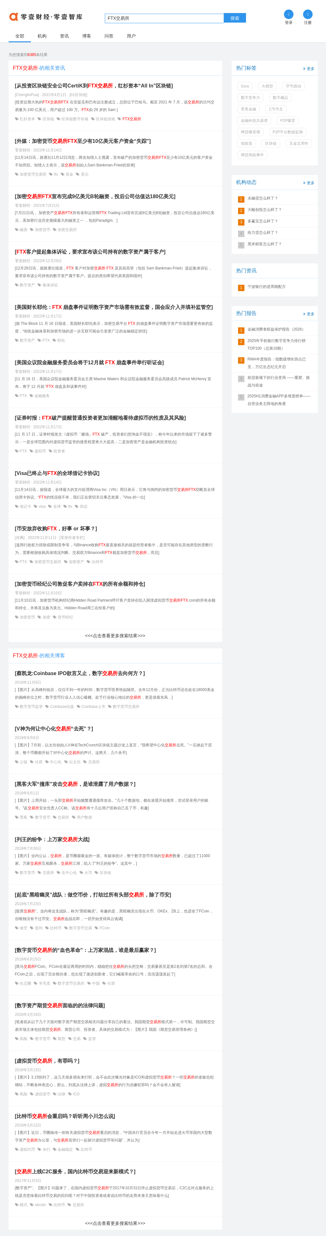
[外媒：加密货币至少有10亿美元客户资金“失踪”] (83, 141)
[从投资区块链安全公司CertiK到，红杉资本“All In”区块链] (94, 85)
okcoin (40, 1205)
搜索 (234, 18)
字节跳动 (293, 86)
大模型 (267, 86)
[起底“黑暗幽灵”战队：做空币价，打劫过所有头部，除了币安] (93, 894)
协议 (83, 506)
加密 (46, 617)
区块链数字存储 (75, 119)
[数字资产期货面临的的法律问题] (60, 1005)
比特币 (97, 562)
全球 (57, 506)
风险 (24, 1039)
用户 (131, 35)
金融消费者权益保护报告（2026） (277, 329)
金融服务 (41, 396)
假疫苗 (246, 143)
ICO (76, 1094)
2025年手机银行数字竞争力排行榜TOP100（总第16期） (277, 345)
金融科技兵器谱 (254, 120)
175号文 (276, 109)
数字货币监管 (31, 706)
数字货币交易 (80, 928)
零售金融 (248, 109)
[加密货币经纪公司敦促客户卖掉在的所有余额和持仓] (80, 584)
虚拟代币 (27, 1149)
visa (42, 506)
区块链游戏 (105, 119)
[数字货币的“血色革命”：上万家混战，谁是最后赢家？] (85, 950)
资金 (70, 174)
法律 (62, 1094)
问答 (109, 35)
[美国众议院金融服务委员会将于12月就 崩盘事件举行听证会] (89, 362)
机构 (42, 35)
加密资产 (76, 562)
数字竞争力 (250, 97)
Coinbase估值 (62, 706)
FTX (46, 340)
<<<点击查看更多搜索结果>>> (115, 635)
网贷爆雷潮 (250, 132)
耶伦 (60, 340)
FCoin (104, 928)
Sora (245, 86)
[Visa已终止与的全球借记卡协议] (57, 473)
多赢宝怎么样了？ (263, 221)
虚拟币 (40, 451)
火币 (88, 872)
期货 (62, 1039)
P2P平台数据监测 (288, 132)
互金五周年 (298, 143)
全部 (19, 35)
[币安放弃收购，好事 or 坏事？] (56, 528)
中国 (96, 983)
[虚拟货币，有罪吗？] (47, 1061)
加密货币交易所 (33, 174)
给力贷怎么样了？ (263, 232)
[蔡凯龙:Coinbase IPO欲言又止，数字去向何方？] (80, 673)
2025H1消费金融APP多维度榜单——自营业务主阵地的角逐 (279, 400)
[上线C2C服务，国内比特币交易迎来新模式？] (75, 1171)
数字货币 (42, 817)
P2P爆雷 (287, 120)
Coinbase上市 (93, 706)
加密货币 (42, 229)
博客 (86, 35)
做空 (24, 928)
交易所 (93, 762)
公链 (24, 762)
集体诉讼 (49, 285)
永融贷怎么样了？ (263, 198)
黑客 (24, 817)
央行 (46, 1149)
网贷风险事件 (252, 155)
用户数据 (84, 817)
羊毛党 (44, 983)
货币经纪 (65, 617)
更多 (308, 68)
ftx (56, 174)
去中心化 (69, 872)
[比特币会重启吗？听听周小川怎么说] (65, 1116)
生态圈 (26, 983)
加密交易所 (67, 229)
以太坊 (75, 762)
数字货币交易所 (126, 706)
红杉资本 (27, 119)
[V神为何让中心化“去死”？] (54, 728)
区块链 (48, 119)
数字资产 (27, 285)
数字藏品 (280, 97)
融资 (24, 229)
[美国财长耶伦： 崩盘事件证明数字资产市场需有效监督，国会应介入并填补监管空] (114, 307)
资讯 (64, 35)
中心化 (56, 762)
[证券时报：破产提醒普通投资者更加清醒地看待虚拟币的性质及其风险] (100, 418)
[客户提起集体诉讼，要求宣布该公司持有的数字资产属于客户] (90, 252)
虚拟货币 (42, 1094)
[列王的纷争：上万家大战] (52, 839)
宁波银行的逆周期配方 (267, 286)
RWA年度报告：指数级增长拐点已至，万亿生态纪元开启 (277, 363)
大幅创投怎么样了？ (265, 209)
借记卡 (26, 506)
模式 (24, 1205)
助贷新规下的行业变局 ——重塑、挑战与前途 (279, 381)
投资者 (59, 451)
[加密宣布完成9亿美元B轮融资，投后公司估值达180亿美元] (95, 196)
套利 (39, 928)
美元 (84, 174)
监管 (91, 1039)
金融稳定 (65, 1149)
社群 (39, 762)
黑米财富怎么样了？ (265, 244)
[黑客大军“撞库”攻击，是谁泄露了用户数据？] (75, 784)
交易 (77, 1039)
